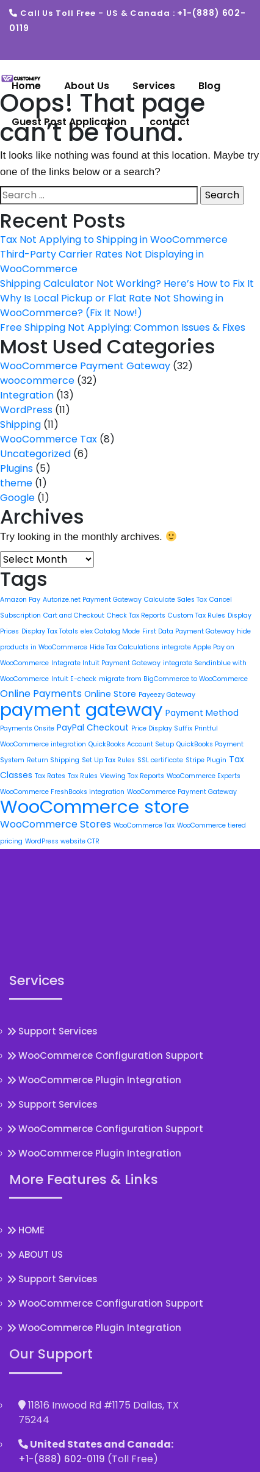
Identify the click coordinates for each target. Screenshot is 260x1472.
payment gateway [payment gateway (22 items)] (81, 709)
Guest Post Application (69, 122)
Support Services (58, 1173)
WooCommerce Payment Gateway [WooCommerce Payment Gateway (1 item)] (182, 791)
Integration (27, 395)
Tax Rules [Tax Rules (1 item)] (83, 776)
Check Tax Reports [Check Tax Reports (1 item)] (136, 615)
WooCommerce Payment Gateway (85, 366)
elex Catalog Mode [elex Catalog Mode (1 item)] (110, 631)
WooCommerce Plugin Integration (99, 1222)
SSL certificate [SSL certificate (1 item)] (160, 760)
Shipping (20, 424)
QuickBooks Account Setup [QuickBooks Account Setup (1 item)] (131, 744)
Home (26, 86)
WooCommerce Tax (48, 439)
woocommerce (37, 380)
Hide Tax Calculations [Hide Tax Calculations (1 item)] (124, 647)
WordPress (26, 410)
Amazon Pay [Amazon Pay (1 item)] (20, 599)
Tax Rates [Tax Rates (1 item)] (50, 776)
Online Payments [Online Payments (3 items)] (41, 694)
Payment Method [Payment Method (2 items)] (202, 713)
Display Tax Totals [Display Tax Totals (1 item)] (49, 631)
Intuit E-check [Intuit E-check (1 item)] (73, 679)
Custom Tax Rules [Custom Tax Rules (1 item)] (196, 615)
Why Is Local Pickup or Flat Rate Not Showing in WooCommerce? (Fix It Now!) (111, 305)
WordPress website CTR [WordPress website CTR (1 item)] (62, 841)
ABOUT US (40, 1397)
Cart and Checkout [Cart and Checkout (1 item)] (73, 615)
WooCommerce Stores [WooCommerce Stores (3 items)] (55, 824)
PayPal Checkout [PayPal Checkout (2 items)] (93, 727)
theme (16, 483)
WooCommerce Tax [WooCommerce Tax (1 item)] (144, 825)
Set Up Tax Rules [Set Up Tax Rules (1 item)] (108, 760)
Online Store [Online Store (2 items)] (110, 694)
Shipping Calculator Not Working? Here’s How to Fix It (127, 283)
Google (17, 498)
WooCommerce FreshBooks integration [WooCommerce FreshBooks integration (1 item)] (62, 791)
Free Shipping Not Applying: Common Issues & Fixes (122, 327)
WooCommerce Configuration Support (110, 1198)
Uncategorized (35, 454)
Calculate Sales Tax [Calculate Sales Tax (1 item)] (175, 599)
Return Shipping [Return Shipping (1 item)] (53, 760)
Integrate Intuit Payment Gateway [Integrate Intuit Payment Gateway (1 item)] (106, 663)
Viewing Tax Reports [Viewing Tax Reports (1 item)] (132, 776)
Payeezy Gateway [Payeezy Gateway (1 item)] (167, 694)
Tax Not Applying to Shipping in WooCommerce (114, 240)
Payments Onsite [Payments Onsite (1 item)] (27, 728)
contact (170, 122)
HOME (31, 1373)
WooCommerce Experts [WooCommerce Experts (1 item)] (203, 776)
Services (153, 86)
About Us (86, 86)
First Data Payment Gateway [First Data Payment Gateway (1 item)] (188, 631)
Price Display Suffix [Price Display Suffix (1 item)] (161, 728)
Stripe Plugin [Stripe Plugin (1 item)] (206, 760)
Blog (209, 86)
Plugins (16, 468)
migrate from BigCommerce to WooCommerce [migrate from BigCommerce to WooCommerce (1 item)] (173, 679)
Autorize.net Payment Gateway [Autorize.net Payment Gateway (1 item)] (92, 599)
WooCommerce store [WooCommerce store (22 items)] (94, 806)
